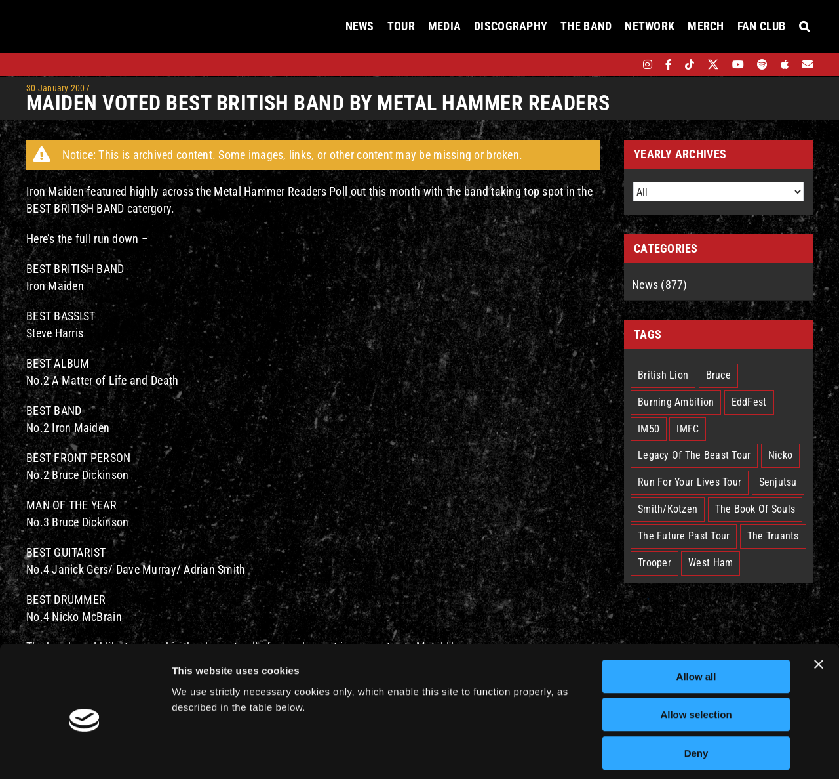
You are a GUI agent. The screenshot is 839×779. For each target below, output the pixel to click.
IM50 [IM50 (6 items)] (648, 429)
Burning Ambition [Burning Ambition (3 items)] (676, 402)
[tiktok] (689, 64)
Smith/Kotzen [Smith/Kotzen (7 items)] (667, 509)
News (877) (660, 284)
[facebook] (668, 64)
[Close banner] (818, 606)
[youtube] (738, 64)
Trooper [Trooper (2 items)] (654, 563)
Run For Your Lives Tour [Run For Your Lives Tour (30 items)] (689, 482)
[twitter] (713, 64)
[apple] (785, 64)
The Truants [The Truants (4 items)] (773, 536)
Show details (687, 753)
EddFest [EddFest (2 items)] (749, 402)
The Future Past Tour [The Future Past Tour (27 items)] (684, 536)
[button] (804, 26)
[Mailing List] (807, 64)
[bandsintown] (625, 64)
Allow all (696, 618)
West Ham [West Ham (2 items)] (710, 563)
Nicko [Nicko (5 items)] (780, 455)
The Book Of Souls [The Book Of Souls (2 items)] (755, 509)
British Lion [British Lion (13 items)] (663, 375)
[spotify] (762, 64)
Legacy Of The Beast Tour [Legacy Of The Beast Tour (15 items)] (694, 455)
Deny (696, 695)
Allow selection (696, 657)
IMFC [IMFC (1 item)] (687, 429)
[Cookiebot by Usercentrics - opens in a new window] (85, 753)
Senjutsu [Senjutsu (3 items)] (778, 482)
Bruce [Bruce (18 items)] (718, 375)
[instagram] (647, 64)
